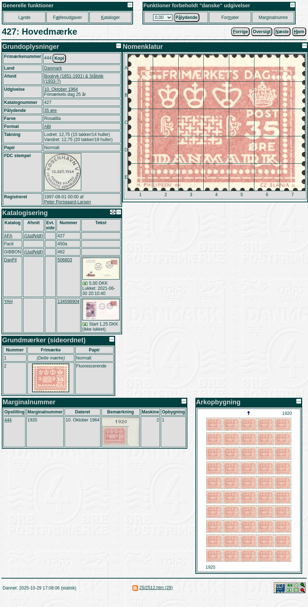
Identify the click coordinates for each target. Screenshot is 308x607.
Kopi (59, 58)
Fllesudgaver (67, 17)
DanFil (10, 259)
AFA (8, 235)
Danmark (53, 68)
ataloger (110, 17)
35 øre (50, 110)
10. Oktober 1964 (61, 89)
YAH (8, 301)
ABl (47, 126)
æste (282, 31)
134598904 (68, 301)
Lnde (24, 17)
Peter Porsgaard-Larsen (67, 202)
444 (8, 420)
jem (299, 31)
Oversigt (262, 31)
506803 (65, 259)
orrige (240, 31)
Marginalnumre (273, 17)
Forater (230, 17)
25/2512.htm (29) (155, 587)
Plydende (187, 17)
